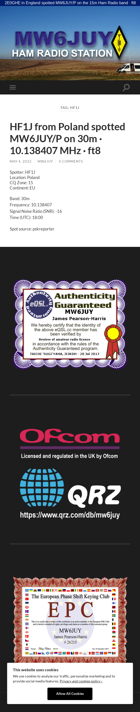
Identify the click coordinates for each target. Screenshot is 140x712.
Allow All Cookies (70, 694)
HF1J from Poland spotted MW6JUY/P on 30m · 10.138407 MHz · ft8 (67, 138)
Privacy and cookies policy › (81, 681)
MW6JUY (45, 161)
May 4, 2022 (21, 161)
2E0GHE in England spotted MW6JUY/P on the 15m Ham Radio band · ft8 (70, 3)
